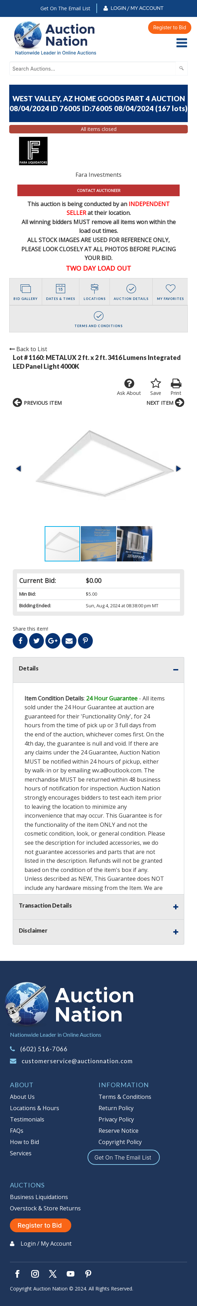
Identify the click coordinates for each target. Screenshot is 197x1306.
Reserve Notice (118, 1131)
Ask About (129, 387)
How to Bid (24, 1142)
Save (155, 387)
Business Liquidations (39, 1197)
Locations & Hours (34, 1108)
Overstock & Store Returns (45, 1208)
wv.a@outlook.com (116, 770)
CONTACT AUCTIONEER (98, 190)
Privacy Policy (116, 1119)
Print (175, 387)
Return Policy (116, 1108)
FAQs (16, 1131)
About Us (22, 1097)
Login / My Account (137, 8)
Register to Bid (169, 27)
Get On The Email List (65, 8)
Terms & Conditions (124, 1097)
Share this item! (30, 628)
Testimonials (27, 1119)
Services (21, 1153)
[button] (19, 468)
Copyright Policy (120, 1142)
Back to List (28, 349)
